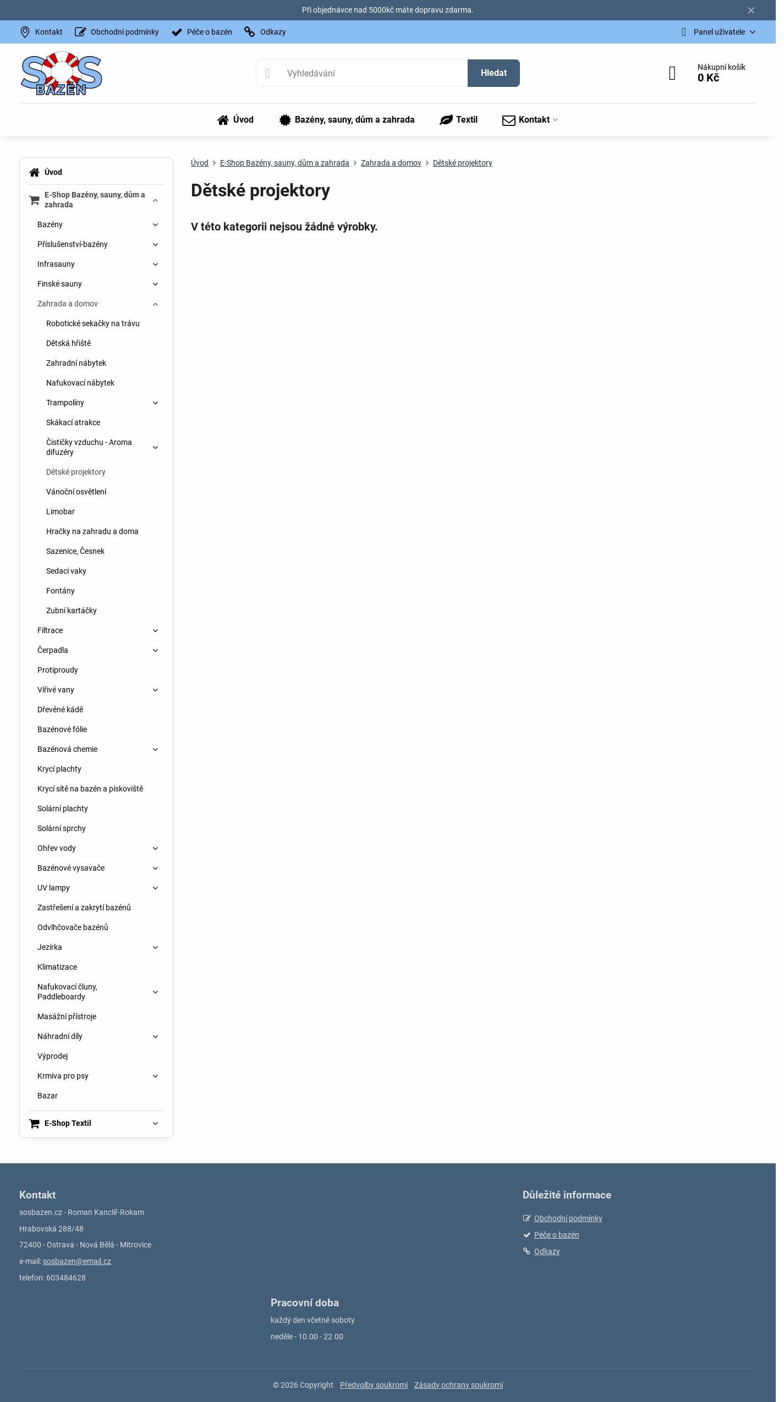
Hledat (494, 73)
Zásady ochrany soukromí (458, 1385)
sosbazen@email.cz (77, 1261)
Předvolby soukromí (374, 1385)
